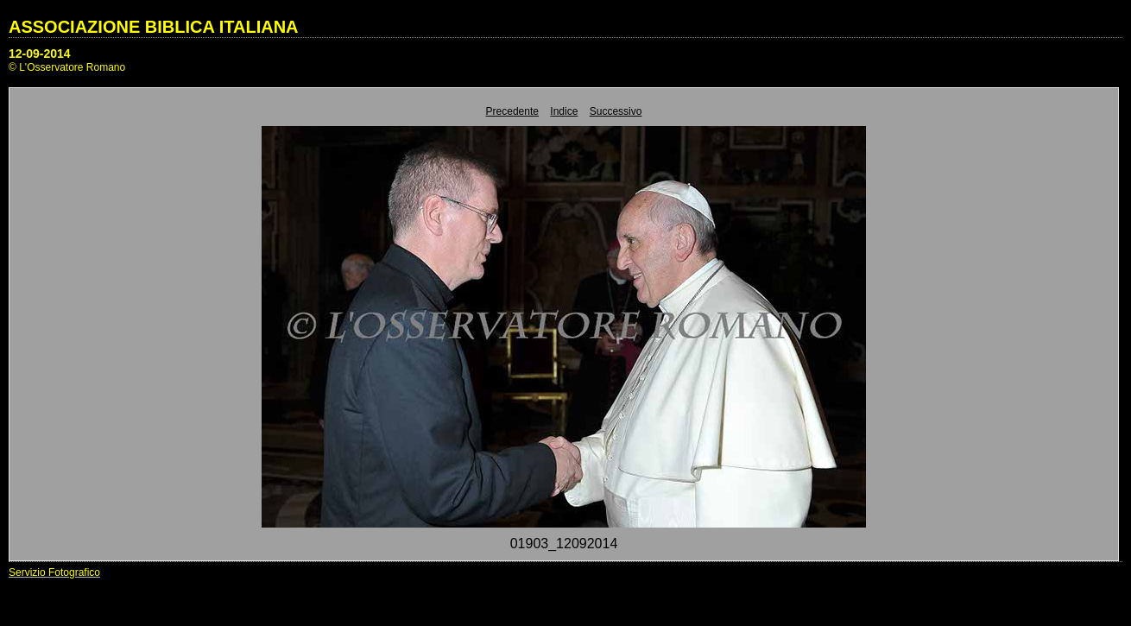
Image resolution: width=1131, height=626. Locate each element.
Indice (564, 111)
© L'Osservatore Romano (67, 67)
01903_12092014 (564, 543)
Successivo (616, 111)
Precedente (512, 111)
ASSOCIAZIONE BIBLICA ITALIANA (154, 26)
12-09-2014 (40, 53)
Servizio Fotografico (54, 572)
